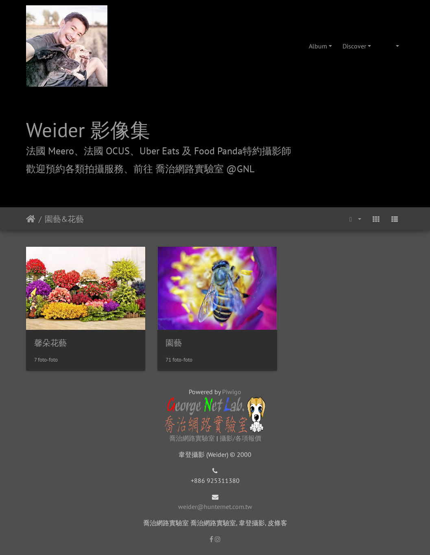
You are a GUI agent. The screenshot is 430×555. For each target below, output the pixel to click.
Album (318, 46)
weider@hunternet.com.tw (215, 505)
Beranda (30, 219)
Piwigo (231, 390)
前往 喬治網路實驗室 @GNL (193, 168)
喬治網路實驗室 (192, 437)
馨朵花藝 (50, 341)
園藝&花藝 (64, 219)
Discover (354, 46)
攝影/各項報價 (240, 437)
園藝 (172, 341)
